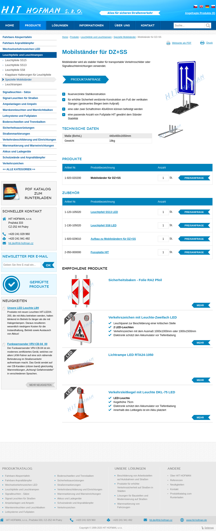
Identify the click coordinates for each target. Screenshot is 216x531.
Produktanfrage (86, 79)
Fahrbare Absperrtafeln (17, 475)
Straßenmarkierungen (69, 484)
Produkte (74, 37)
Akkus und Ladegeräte (69, 498)
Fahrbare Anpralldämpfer (18, 480)
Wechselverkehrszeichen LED (21, 484)
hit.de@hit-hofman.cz (21, 243)
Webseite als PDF (181, 43)
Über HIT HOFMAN (180, 475)
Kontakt (174, 489)
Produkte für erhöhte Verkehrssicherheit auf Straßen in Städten (135, 487)
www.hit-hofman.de (196, 520)
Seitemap (209, 528)
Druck (209, 42)
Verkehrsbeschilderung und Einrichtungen (79, 489)
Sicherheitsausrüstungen (70, 480)
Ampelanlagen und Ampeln (19, 503)
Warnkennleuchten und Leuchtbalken (25, 507)
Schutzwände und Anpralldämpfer (75, 503)
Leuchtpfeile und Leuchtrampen (96, 37)
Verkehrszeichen (66, 507)
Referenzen (176, 480)
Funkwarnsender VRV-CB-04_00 (27, 344)
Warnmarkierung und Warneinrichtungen (79, 494)
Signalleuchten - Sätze (17, 494)
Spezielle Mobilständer (125, 37)
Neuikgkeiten (177, 484)
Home (65, 37)
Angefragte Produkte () (200, 13)
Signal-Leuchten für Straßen (20, 498)
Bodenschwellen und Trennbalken (75, 475)
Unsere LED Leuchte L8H (23, 307)
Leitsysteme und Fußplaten (19, 512)
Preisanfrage (194, 178)
